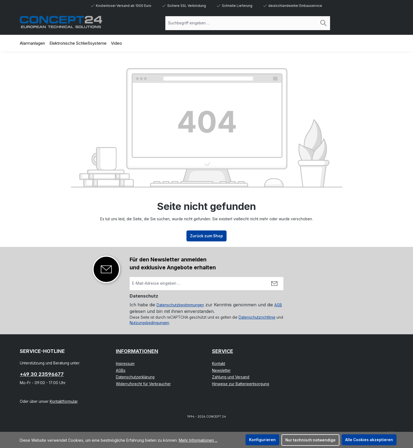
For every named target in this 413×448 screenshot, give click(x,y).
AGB (278, 305)
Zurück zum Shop (206, 236)
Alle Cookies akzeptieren (369, 440)
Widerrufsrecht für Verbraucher (143, 384)
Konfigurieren (262, 440)
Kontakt (218, 363)
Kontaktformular (63, 401)
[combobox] (241, 23)
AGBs (120, 370)
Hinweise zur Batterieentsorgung (240, 384)
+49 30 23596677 (42, 374)
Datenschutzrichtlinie (257, 317)
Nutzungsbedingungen (149, 323)
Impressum (125, 363)
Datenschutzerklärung (135, 377)
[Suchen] (323, 23)
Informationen (137, 351)
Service (222, 351)
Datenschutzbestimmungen (180, 305)
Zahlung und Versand (230, 377)
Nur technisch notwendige (310, 440)
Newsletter (221, 370)
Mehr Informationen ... (198, 440)
